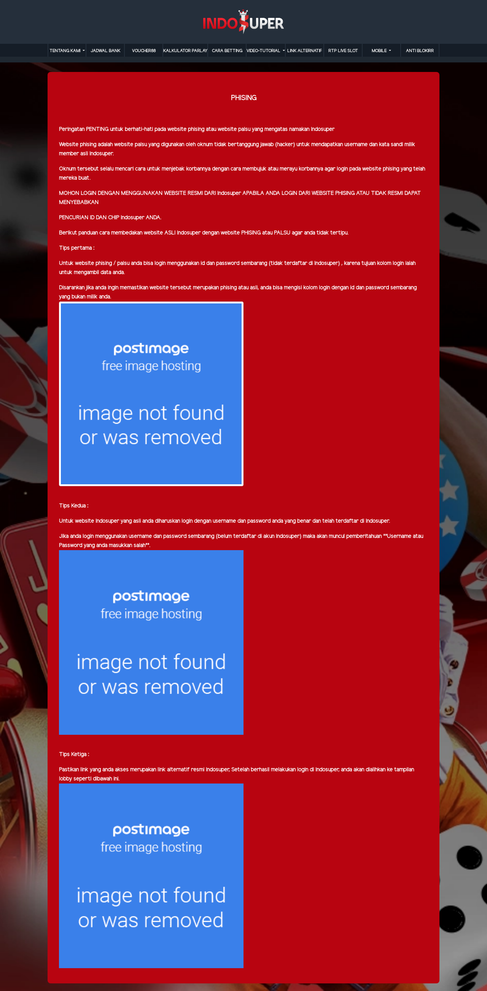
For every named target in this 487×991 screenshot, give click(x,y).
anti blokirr (420, 51)
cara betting (227, 51)
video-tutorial (264, 51)
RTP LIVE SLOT (343, 51)
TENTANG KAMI (65, 51)
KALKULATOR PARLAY (185, 51)
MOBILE (380, 51)
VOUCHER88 (144, 51)
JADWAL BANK (105, 51)
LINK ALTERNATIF (304, 51)
